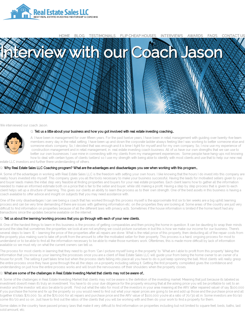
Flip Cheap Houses (138, 36)
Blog (79, 36)
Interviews (172, 36)
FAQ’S (212, 36)
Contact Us (233, 36)
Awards (195, 36)
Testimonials (102, 36)
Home (64, 36)
